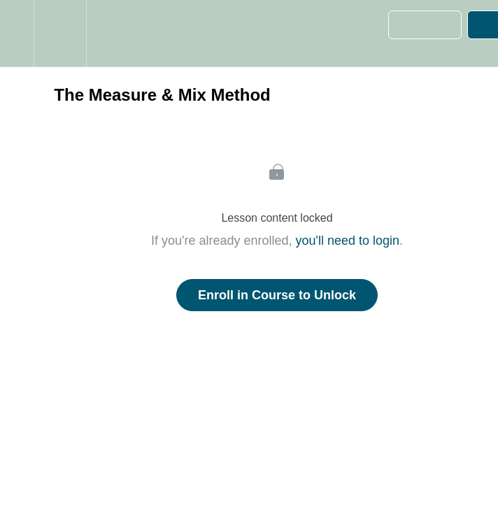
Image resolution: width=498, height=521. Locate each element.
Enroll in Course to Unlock (277, 295)
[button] (17, 33)
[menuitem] (60, 33)
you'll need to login (348, 241)
